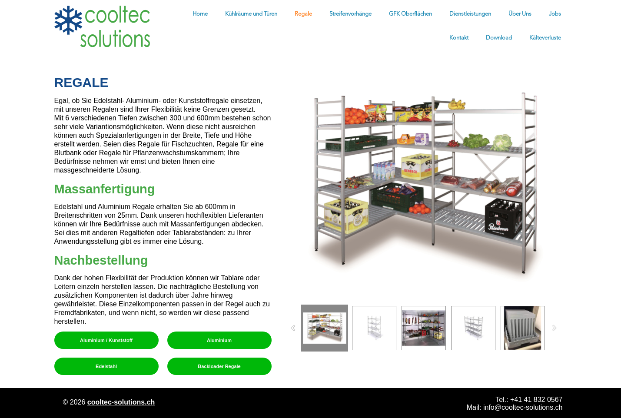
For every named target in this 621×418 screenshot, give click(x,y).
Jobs (555, 14)
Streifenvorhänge (350, 14)
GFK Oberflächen (410, 14)
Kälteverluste (545, 38)
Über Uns (519, 14)
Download (499, 38)
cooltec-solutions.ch (121, 402)
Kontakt (458, 38)
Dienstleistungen (470, 14)
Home (200, 14)
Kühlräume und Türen (251, 14)
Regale (303, 14)
